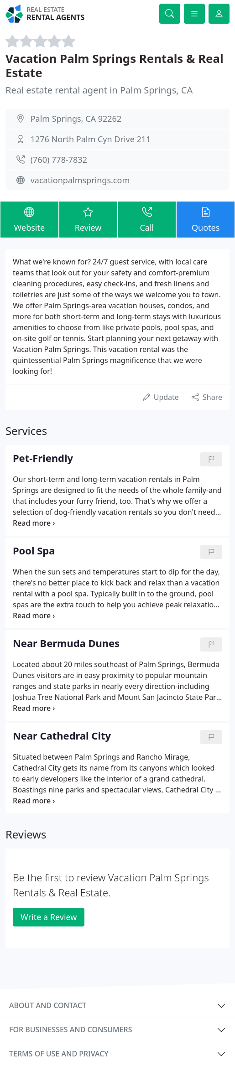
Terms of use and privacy (59, 1054)
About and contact (47, 1005)
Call (147, 219)
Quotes (205, 219)
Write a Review (49, 916)
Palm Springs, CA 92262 (76, 118)
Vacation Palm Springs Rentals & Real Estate (114, 65)
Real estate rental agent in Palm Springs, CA (99, 90)
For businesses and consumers (70, 1030)
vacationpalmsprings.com (80, 180)
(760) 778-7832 (59, 159)
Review (88, 219)
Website (29, 219)
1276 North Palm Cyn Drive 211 (91, 139)
